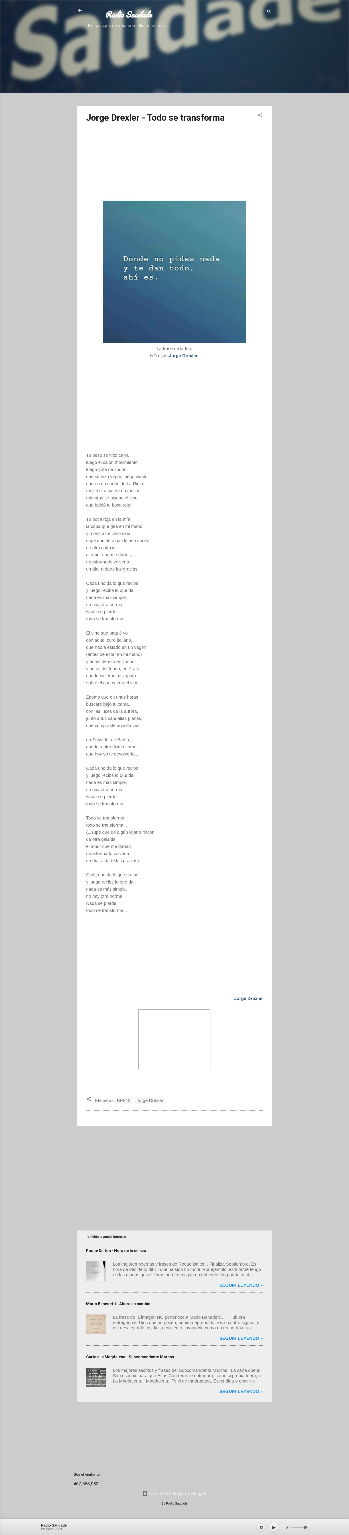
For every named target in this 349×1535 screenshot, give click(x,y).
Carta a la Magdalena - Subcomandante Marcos (130, 1357)
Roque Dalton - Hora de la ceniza (116, 1250)
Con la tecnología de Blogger (174, 1493)
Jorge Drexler (150, 1100)
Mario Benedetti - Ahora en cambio (118, 1303)
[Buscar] (269, 12)
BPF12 (123, 1100)
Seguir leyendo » (241, 1285)
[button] (260, 115)
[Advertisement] (174, 71)
